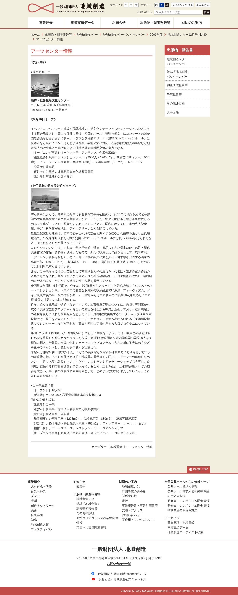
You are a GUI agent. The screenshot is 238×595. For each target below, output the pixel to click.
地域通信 (116, 446)
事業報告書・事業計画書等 (140, 505)
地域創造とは (131, 486)
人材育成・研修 (41, 486)
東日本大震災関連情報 (91, 527)
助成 (34, 519)
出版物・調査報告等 (155, 23)
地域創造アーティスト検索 (185, 532)
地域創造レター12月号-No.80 (187, 34)
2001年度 (156, 34)
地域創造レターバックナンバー (124, 34)
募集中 (80, 486)
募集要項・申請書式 (181, 522)
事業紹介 (46, 23)
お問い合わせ (145, 12)
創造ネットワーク (43, 505)
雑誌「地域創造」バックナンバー (179, 74)
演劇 (34, 500)
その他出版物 (85, 513)
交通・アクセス (132, 510)
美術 (34, 510)
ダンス (35, 496)
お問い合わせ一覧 (119, 563)
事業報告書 (174, 94)
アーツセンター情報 (139, 446)
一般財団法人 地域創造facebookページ (119, 574)
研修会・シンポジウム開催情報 (188, 500)
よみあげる (202, 4)
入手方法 (173, 112)
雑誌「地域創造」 (88, 503)
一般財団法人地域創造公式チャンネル (119, 579)
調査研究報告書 (177, 85)
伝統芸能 (37, 515)
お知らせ (119, 23)
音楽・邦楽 (38, 491)
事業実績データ (82, 23)
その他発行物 (176, 103)
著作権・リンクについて (138, 519)
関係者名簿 (129, 496)
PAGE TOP (198, 469)
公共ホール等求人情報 (182, 486)
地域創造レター (87, 34)
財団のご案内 (192, 23)
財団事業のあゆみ (134, 491)
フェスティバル (41, 529)
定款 (125, 500)
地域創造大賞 (40, 524)
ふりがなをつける (182, 4)
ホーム (35, 34)
